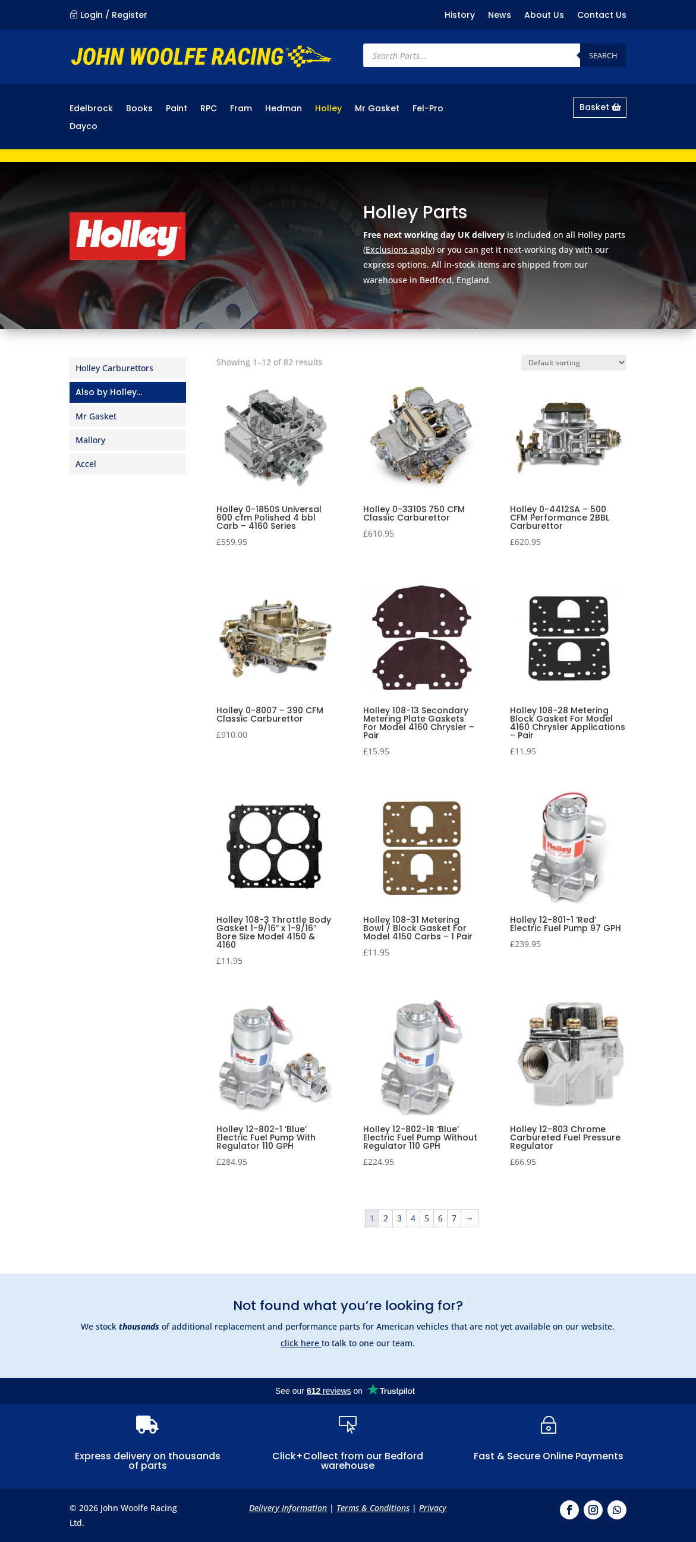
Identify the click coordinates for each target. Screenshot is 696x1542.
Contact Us (601, 16)
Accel (85, 463)
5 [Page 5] (426, 1218)
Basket (594, 107)
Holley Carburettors (114, 368)
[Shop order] (573, 363)
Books (139, 109)
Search (603, 55)
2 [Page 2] (385, 1218)
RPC (208, 109)
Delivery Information (288, 1507)
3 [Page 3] (399, 1218)
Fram (241, 109)
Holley (328, 109)
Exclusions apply (399, 249)
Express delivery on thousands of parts (148, 1460)
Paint (176, 109)
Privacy (432, 1507)
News (499, 16)
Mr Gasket (377, 109)
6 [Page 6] (440, 1218)
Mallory (90, 440)
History (460, 16)
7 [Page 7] (454, 1218)
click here (301, 1343)
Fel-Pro (427, 109)
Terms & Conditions (373, 1507)
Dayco (83, 127)
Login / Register (113, 15)
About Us (544, 16)
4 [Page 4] (413, 1218)
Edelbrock (91, 109)
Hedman (283, 109)
